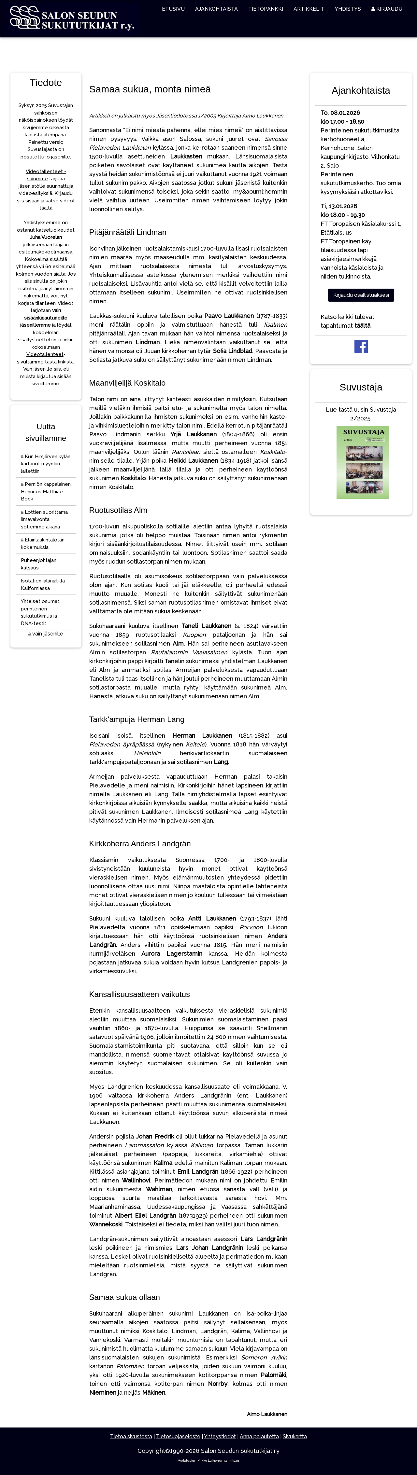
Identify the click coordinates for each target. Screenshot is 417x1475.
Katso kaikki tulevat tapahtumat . (347, 321)
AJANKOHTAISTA (216, 9)
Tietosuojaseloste (178, 1436)
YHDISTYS (348, 9)
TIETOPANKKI (265, 9)
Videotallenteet (45, 354)
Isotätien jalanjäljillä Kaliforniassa (43, 584)
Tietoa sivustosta (131, 1436)
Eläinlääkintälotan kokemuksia (43, 543)
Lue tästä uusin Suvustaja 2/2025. (361, 454)
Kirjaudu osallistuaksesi (361, 295)
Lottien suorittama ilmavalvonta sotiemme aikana (44, 519)
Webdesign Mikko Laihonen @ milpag (208, 1460)
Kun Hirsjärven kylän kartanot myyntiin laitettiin (45, 464)
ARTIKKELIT (309, 9)
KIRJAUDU (386, 9)
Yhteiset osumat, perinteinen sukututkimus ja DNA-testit (40, 612)
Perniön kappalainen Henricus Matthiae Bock (46, 491)
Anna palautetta (259, 1436)
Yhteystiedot (220, 1436)
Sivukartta (295, 1436)
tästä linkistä (59, 362)
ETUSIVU (173, 9)
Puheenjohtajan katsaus (38, 564)
